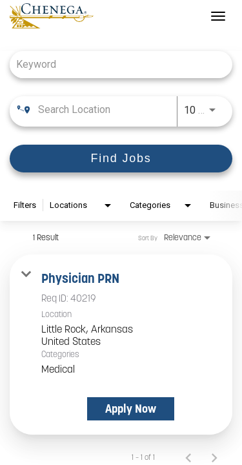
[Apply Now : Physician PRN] (130, 408)
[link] (121, 344)
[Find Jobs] (121, 158)
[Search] (121, 158)
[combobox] (114, 64)
